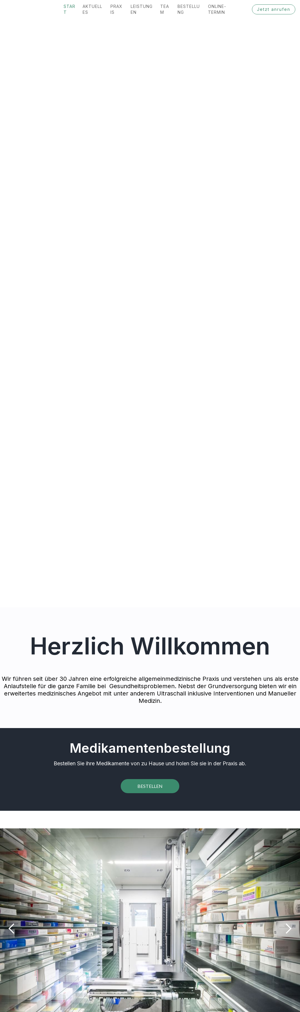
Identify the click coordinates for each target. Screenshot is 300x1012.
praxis (116, 9)
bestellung (189, 9)
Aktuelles (92, 9)
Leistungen (142, 9)
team (164, 9)
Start (69, 9)
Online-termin (217, 9)
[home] (2, 9)
